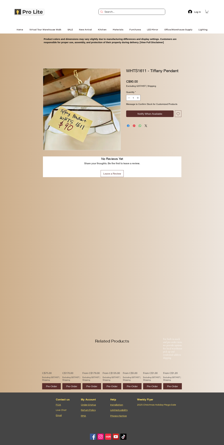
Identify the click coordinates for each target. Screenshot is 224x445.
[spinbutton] (133, 97)
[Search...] (132, 12)
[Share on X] (146, 126)
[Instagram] (101, 437)
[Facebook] (93, 437)
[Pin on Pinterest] (134, 126)
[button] (207, 11)
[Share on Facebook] (128, 126)
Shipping (151, 86)
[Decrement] (129, 97)
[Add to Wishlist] (178, 113)
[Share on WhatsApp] (140, 126)
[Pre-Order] (51, 386)
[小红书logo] (108, 437)
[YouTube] (116, 437)
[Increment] (138, 97)
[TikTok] (123, 437)
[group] (112, 369)
